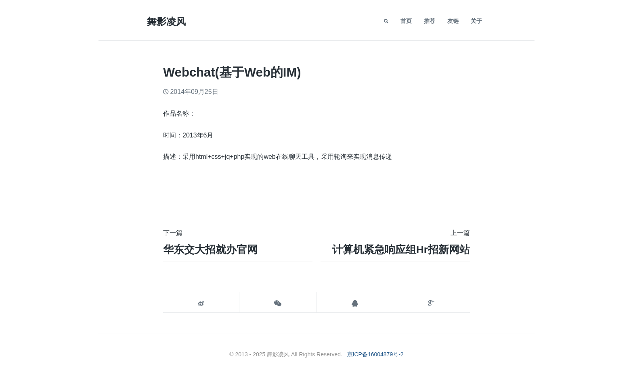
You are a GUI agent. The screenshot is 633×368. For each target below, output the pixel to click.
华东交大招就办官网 (210, 249)
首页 (406, 21)
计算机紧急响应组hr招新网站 (401, 249)
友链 (453, 21)
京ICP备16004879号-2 (375, 354)
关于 (476, 21)
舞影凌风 (166, 21)
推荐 (429, 21)
